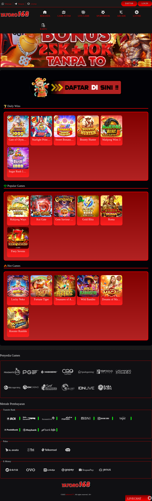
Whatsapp (6, 4)
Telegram (19, 4)
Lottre (137, 13)
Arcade (121, 13)
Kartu (43, 26)
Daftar (129, 3)
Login (145, 3)
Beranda (45, 13)
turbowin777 (70, 494)
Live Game (84, 13)
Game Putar (64, 13)
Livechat (32, 4)
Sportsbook (103, 13)
